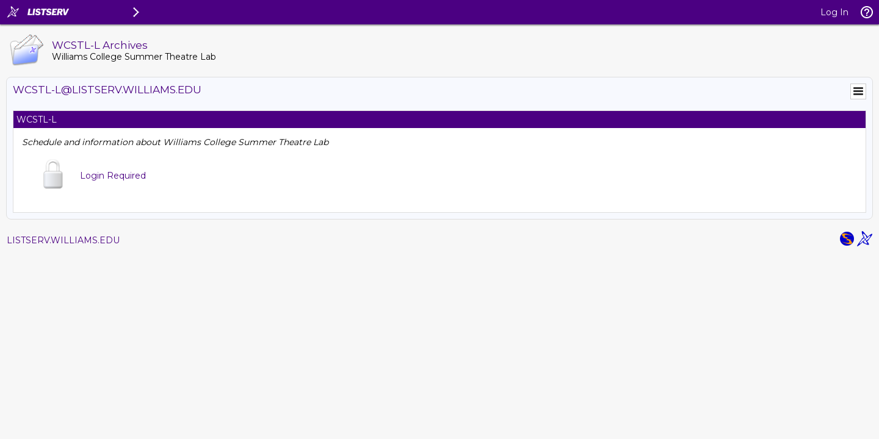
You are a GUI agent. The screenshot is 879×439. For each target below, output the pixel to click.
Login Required (113, 175)
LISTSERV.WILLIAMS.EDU (63, 240)
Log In (834, 12)
